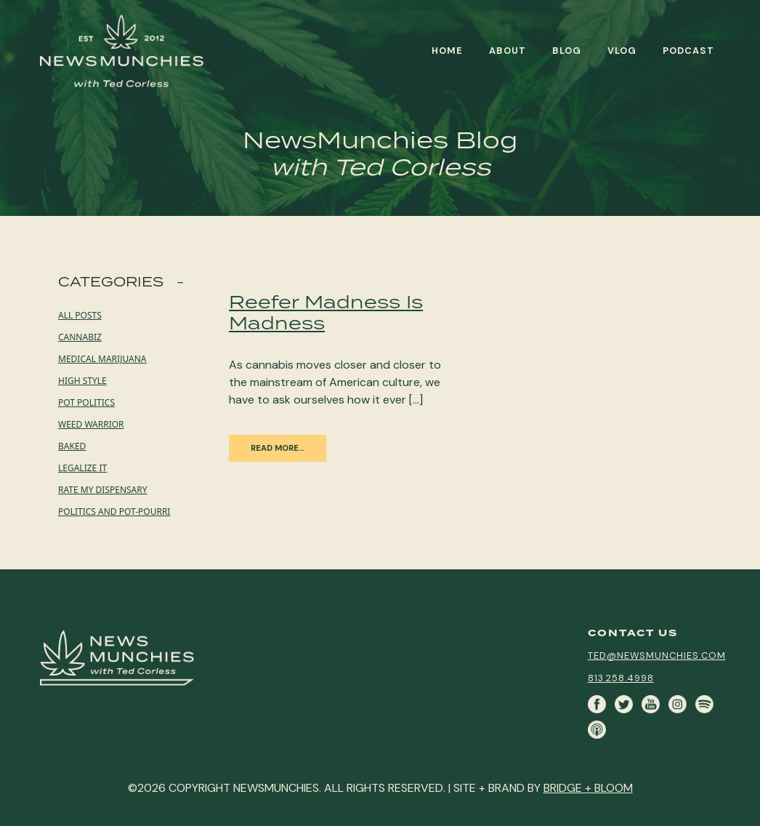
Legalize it (82, 468)
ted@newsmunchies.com (657, 655)
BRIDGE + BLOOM (588, 787)
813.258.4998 (621, 678)
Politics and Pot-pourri (114, 511)
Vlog (621, 50)
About (507, 50)
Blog (566, 50)
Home (447, 50)
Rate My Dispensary (102, 490)
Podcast (688, 50)
